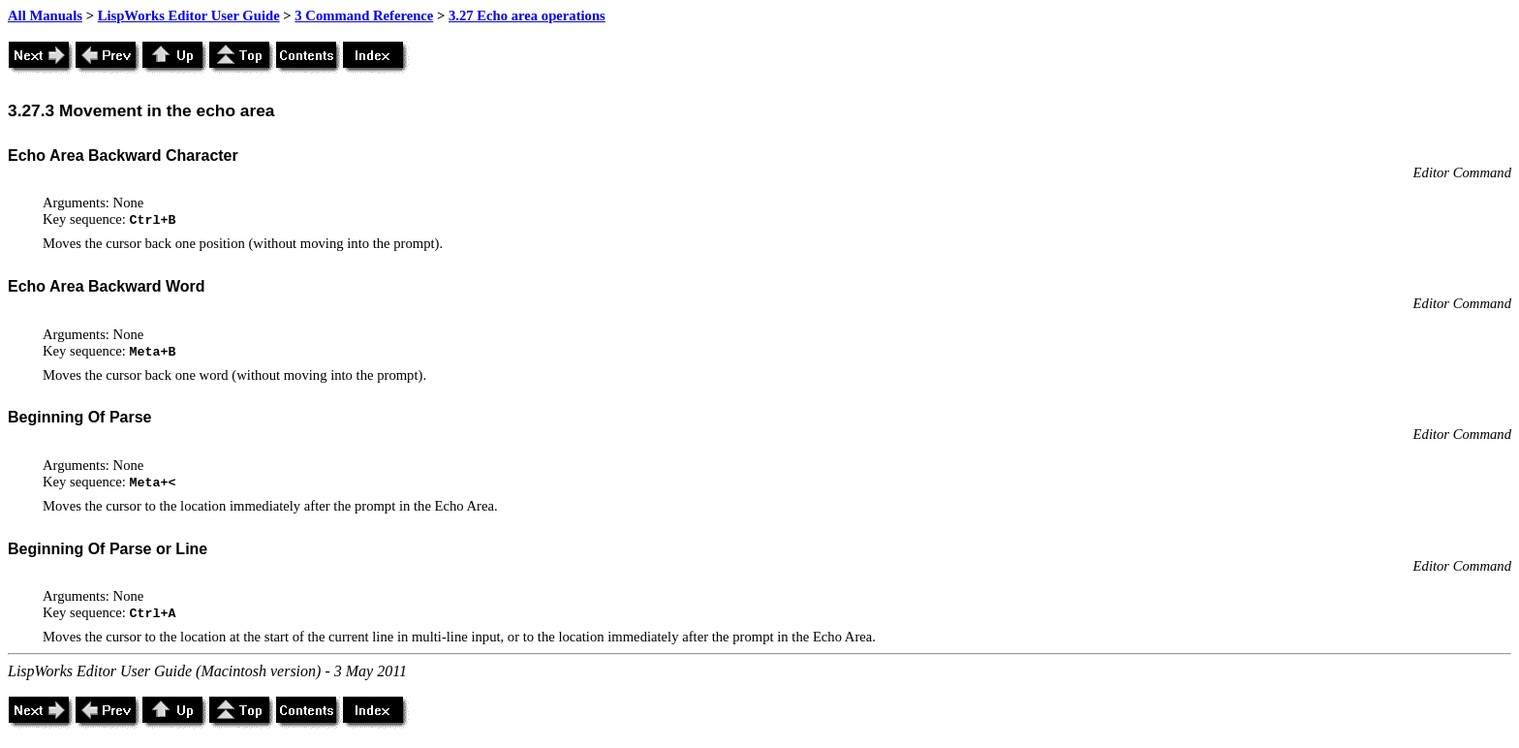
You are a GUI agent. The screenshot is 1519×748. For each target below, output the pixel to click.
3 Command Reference (363, 15)
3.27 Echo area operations (527, 15)
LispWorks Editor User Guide (189, 15)
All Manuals (45, 15)
